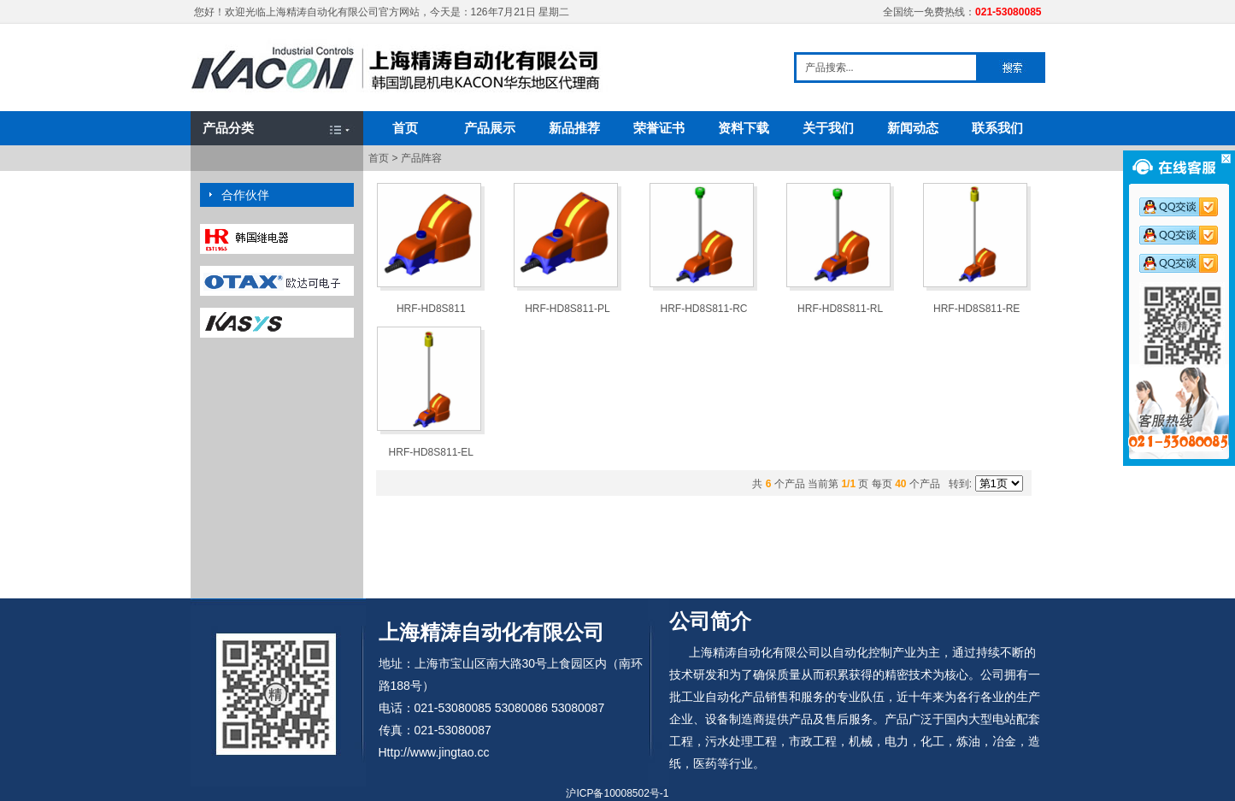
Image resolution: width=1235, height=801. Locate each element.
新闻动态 (912, 128)
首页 (405, 128)
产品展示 (489, 128)
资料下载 (743, 128)
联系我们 (997, 128)
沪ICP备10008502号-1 (617, 793)
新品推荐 (574, 128)
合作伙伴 (245, 195)
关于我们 (828, 128)
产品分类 (228, 128)
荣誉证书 (659, 128)
